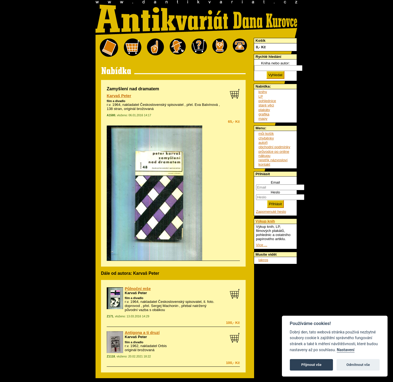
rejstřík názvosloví (273, 160)
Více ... (261, 245)
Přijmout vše (311, 365)
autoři (262, 143)
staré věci (266, 105)
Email (275, 182)
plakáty (264, 110)
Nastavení (346, 350)
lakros (263, 260)
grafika (263, 114)
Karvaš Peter (119, 96)
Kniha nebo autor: (275, 63)
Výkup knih (265, 221)
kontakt (264, 164)
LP (260, 96)
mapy (262, 119)
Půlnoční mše (138, 288)
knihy (262, 92)
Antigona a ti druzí (142, 332)
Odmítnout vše (358, 365)
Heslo (275, 192)
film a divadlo (116, 101)
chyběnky (266, 138)
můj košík (266, 134)
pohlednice (267, 101)
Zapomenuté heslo (271, 212)
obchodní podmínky (274, 147)
